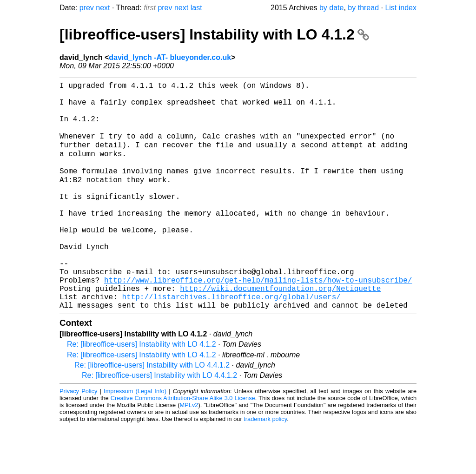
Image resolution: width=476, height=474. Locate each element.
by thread (363, 8)
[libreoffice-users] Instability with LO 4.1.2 (214, 34)
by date (331, 8)
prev (86, 8)
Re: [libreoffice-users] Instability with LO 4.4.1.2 (152, 413)
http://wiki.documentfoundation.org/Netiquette (280, 332)
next (103, 8)
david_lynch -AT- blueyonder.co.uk (170, 57)
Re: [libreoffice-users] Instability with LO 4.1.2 (141, 392)
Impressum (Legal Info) (135, 438)
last (196, 8)
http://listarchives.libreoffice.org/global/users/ (231, 342)
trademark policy (265, 466)
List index (400, 8)
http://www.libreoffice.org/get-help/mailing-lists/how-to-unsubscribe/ (258, 322)
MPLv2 (189, 452)
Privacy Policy (78, 438)
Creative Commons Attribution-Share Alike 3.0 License (183, 445)
